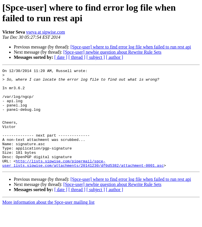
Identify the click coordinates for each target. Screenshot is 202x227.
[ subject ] (95, 57)
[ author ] (114, 57)
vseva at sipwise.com (45, 32)
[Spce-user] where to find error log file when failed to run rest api (130, 46)
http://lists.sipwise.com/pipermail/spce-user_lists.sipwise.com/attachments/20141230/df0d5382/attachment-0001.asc (83, 182)
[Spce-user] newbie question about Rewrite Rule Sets (112, 52)
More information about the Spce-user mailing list (48, 222)
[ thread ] (76, 57)
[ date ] (60, 57)
